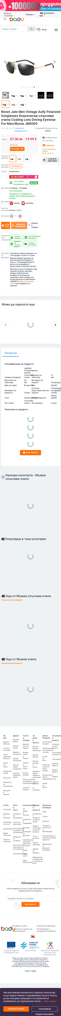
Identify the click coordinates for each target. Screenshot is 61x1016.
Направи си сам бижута (55, 745)
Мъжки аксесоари (17, 758)
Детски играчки (36, 781)
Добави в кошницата (19, 224)
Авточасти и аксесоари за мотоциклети (18, 846)
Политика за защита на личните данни (22, 929)
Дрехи (16, 734)
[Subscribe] (30, 897)
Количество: (4, 215)
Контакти (7, 777)
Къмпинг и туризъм (6, 815)
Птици (44, 815)
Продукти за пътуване (17, 837)
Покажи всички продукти (11, 599)
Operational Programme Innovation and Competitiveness (50, 951)
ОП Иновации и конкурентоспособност (46, 929)
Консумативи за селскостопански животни (49, 837)
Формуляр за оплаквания (8, 783)
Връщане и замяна (6, 791)
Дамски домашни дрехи (17, 774)
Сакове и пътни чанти (25, 764)
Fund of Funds (30, 949)
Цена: (4, 138)
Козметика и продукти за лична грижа (37, 816)
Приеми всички (16, 1009)
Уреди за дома (44, 784)
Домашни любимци (46, 805)
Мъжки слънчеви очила (21, 281)
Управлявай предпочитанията (45, 1010)
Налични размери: (4, 165)
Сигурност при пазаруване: (4, 236)
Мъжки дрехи (15, 746)
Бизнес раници (26, 773)
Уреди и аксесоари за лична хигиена (37, 828)
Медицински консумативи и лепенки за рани (38, 859)
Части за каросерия (17, 822)
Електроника (29, 804)
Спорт (6, 804)
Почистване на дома (47, 742)
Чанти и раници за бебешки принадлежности (29, 780)
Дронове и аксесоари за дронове (27, 830)
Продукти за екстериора (17, 815)
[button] (5, 19)
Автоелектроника (20, 852)
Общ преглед (11, 352)
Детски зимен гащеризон (17, 766)
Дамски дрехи (16, 739)
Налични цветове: (4, 156)
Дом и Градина (46, 735)
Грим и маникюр (36, 842)
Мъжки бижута (55, 770)
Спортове (7, 808)
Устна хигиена (36, 836)
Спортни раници (26, 787)
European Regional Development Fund (11, 950)
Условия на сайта (19, 925)
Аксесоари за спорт (7, 822)
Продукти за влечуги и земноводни (47, 827)
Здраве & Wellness (36, 850)
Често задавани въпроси (7, 755)
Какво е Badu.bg (6, 742)
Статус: (4, 170)
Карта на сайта (5, 764)
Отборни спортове (7, 839)
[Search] (15, 29)
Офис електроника (28, 860)
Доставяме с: (4, 201)
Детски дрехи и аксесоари (37, 747)
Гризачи (45, 820)
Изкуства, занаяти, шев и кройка (46, 766)
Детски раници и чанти (35, 763)
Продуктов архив (7, 771)
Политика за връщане (46, 925)
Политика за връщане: (5, 254)
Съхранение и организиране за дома (48, 749)
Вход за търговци (8, 14)
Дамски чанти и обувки (26, 745)
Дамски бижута (55, 763)
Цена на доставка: (5, 208)
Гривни (55, 775)
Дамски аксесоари (17, 752)
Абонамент (30, 903)
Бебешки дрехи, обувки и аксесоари (37, 773)
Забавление (8, 828)
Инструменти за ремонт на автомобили (18, 829)
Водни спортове (7, 833)
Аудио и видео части (25, 852)
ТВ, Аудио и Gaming (26, 811)
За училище (36, 788)
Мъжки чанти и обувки (25, 754)
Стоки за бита (44, 757)
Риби (44, 811)
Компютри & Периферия (27, 820)
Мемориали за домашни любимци (47, 846)
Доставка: (4, 187)
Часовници (56, 758)
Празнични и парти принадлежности (49, 776)
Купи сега (5, 224)
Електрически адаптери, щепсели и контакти (28, 841)
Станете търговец (6, 748)
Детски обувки (35, 755)
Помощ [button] (30, 14)
